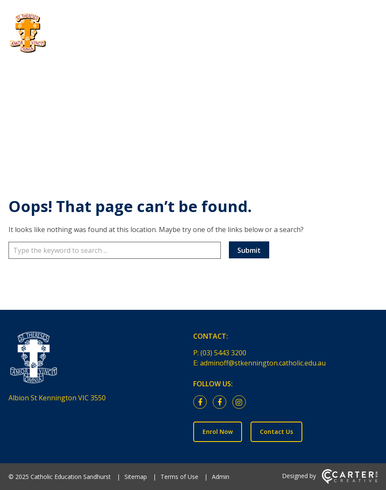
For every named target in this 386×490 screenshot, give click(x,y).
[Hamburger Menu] (373, 21)
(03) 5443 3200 (223, 352)
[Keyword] (114, 250)
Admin (220, 477)
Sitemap (135, 477)
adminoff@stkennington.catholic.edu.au (263, 363)
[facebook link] (202, 402)
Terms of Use (179, 477)
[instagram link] (241, 402)
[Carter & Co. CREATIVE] (350, 482)
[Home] (95, 359)
